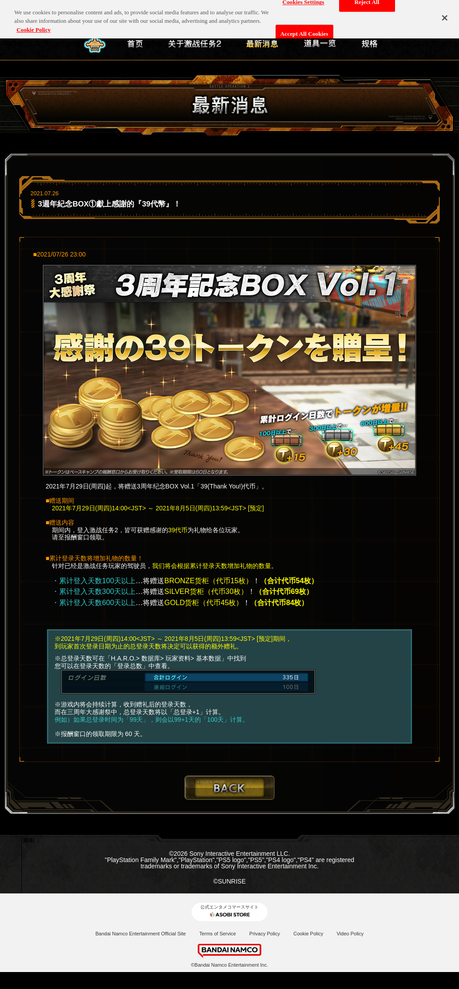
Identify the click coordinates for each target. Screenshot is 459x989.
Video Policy (349, 933)
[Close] (445, 14)
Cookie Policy (308, 933)
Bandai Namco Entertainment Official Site (140, 933)
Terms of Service (217, 933)
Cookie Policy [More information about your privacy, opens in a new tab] (34, 26)
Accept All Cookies (304, 30)
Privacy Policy (264, 933)
